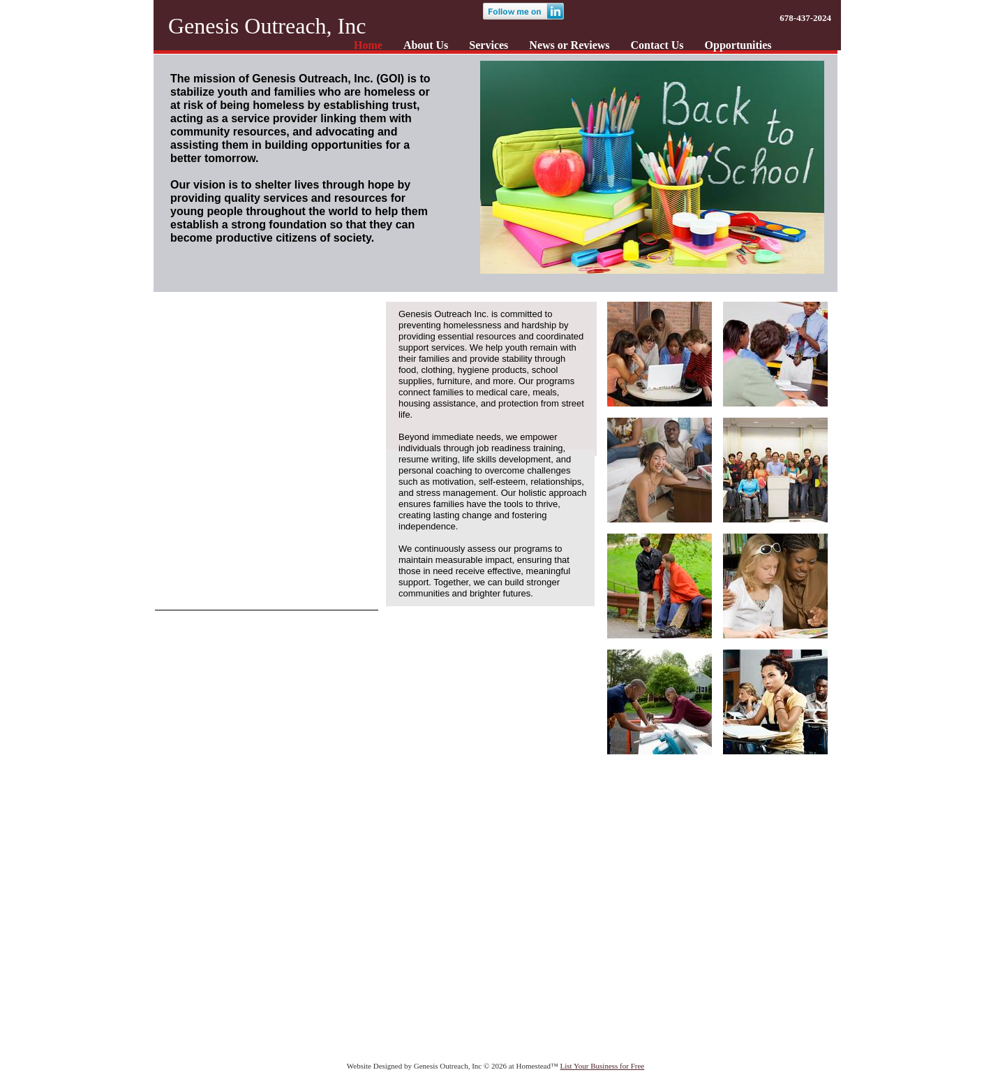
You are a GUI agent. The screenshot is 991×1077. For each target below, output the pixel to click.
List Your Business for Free (602, 1066)
